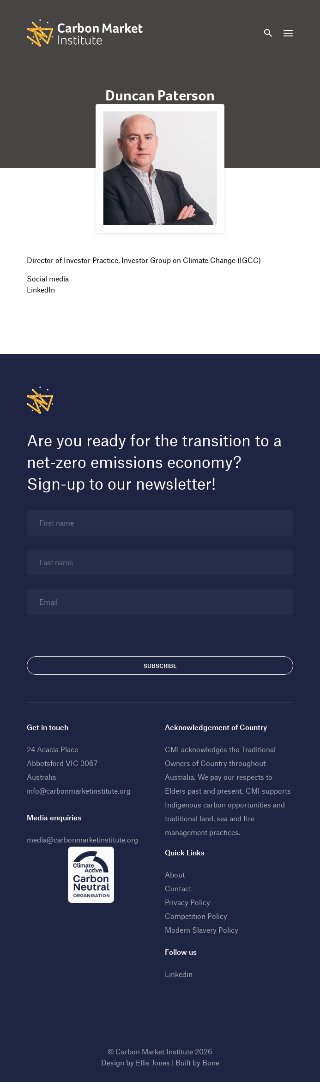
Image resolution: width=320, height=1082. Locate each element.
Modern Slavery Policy (201, 929)
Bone (210, 1062)
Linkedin (179, 974)
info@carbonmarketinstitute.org (79, 790)
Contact (178, 888)
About (175, 874)
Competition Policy (196, 916)
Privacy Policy (187, 902)
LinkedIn (41, 289)
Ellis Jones (153, 1062)
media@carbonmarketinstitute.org (82, 839)
